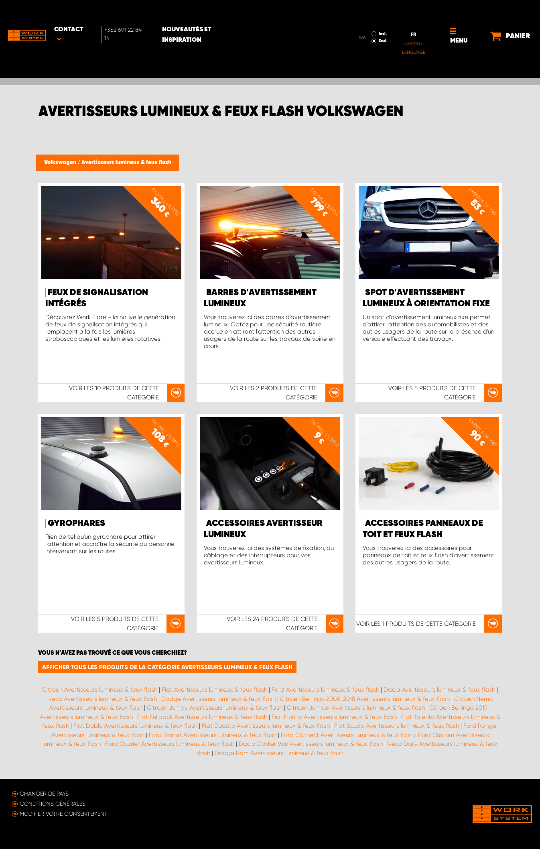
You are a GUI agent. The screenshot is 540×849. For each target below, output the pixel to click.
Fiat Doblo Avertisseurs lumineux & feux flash (135, 725)
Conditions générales (52, 803)
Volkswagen (60, 162)
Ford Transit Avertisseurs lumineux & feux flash (212, 735)
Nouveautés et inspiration (214, 12)
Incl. (356, 11)
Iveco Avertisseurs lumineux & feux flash (102, 698)
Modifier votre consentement (64, 813)
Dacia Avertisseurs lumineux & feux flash (439, 689)
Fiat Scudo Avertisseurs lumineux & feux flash (396, 725)
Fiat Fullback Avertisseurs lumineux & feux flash (202, 717)
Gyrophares (76, 523)
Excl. (356, 18)
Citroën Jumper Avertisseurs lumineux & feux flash (356, 707)
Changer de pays (44, 793)
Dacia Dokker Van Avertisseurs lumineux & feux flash (311, 743)
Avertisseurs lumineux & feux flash (126, 162)
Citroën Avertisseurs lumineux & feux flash (99, 689)
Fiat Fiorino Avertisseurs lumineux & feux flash (334, 717)
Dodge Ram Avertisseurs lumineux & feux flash (279, 753)
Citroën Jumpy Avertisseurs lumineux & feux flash (214, 707)
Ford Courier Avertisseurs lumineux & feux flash (169, 743)
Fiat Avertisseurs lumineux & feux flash (214, 689)
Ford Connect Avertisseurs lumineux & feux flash (347, 735)
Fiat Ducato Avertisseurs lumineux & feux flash (266, 725)
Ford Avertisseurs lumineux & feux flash (325, 689)
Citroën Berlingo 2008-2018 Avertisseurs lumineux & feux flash (365, 698)
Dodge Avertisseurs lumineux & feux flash (218, 698)
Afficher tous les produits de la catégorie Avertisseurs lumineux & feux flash (167, 667)
